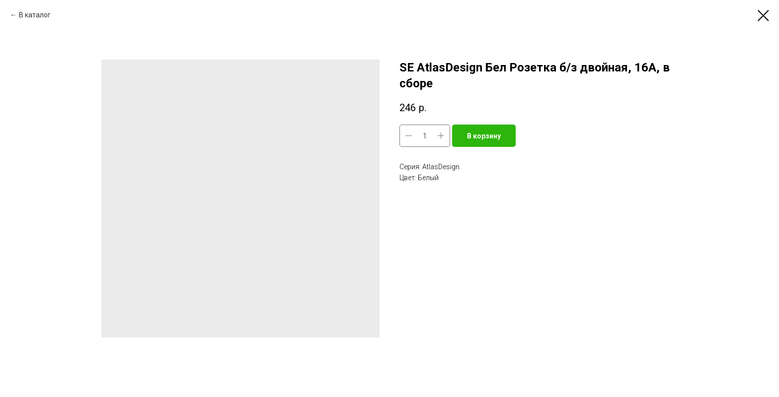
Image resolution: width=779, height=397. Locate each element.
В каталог (35, 15)
